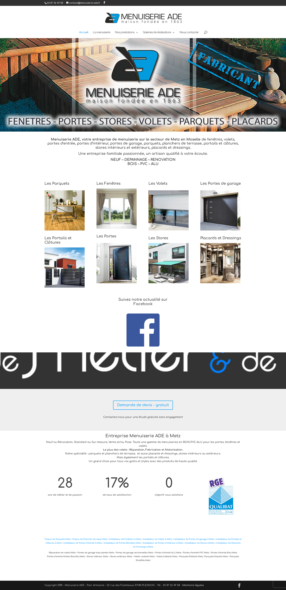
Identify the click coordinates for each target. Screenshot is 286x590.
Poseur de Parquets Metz (58, 539)
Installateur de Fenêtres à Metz (125, 539)
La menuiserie (101, 32)
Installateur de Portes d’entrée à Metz (82, 543)
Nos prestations (124, 32)
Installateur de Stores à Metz (199, 543)
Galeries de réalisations (157, 32)
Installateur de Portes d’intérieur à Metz (163, 543)
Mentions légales (193, 585)
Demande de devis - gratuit (143, 405)
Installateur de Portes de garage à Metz (194, 539)
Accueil (83, 32)
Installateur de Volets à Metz (157, 539)
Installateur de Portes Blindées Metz (122, 543)
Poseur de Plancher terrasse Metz (89, 539)
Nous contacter (189, 32)
